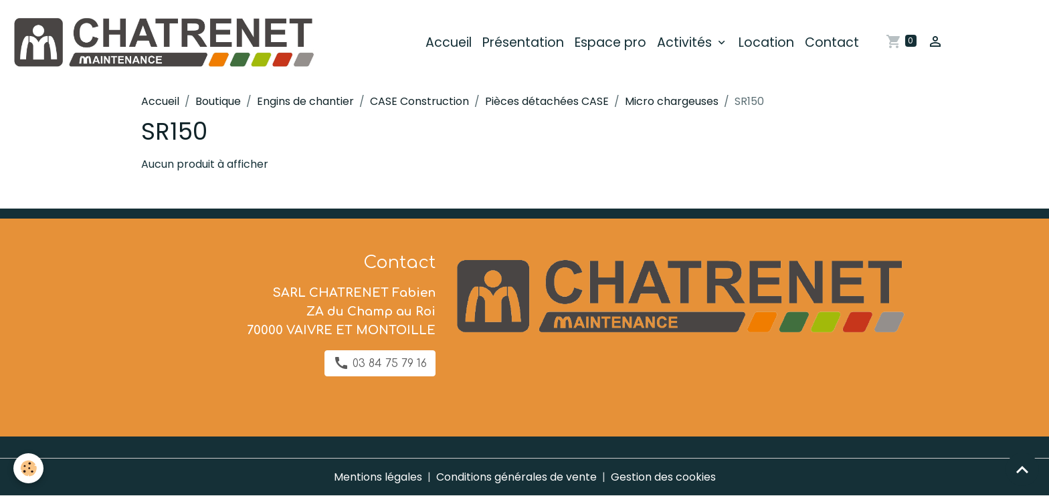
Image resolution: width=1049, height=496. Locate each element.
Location (766, 42)
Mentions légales (378, 477)
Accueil (448, 42)
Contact (832, 42)
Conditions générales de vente (516, 477)
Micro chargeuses (672, 101)
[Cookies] (28, 468)
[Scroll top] (1022, 469)
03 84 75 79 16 (380, 363)
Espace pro (610, 42)
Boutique (218, 101)
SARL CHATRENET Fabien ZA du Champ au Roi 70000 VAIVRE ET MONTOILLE (341, 311)
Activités (686, 42)
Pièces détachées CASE (547, 101)
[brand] (165, 43)
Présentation (523, 42)
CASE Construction (419, 101)
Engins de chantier (305, 101)
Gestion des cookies (663, 477)
